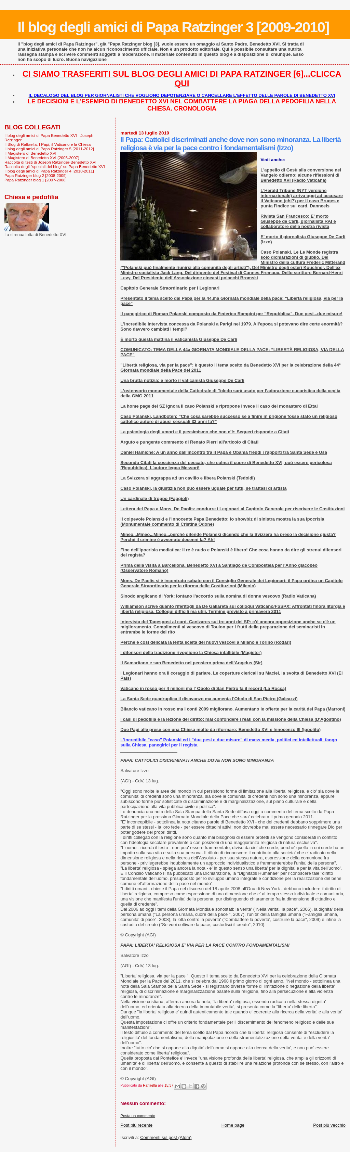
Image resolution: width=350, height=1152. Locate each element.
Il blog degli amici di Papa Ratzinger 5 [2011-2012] (49, 148)
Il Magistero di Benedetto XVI (30, 153)
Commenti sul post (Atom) (165, 1137)
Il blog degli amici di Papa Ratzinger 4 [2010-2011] (49, 171)
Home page (232, 1125)
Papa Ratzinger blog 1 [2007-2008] (35, 180)
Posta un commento (137, 1116)
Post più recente (136, 1125)
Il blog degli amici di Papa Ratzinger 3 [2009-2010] (173, 27)
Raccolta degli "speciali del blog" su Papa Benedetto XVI (54, 166)
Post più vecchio (329, 1125)
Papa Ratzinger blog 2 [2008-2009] (35, 175)
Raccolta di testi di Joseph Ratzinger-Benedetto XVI (50, 162)
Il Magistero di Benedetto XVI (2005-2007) (41, 157)
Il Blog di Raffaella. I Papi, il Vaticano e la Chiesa (47, 144)
